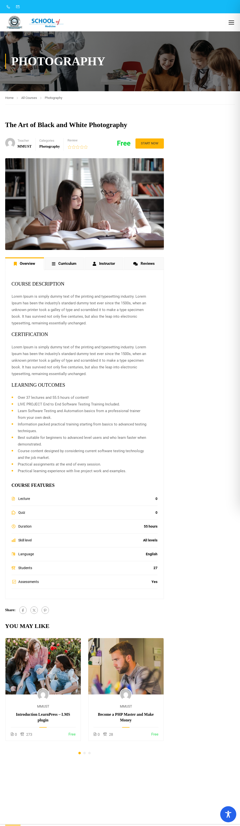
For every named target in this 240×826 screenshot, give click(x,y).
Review (72, 141)
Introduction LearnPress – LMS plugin (43, 718)
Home (9, 98)
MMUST (43, 707)
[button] (79, 754)
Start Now (149, 144)
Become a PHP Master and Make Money (126, 718)
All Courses (29, 98)
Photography (53, 98)
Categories (46, 141)
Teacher (23, 141)
